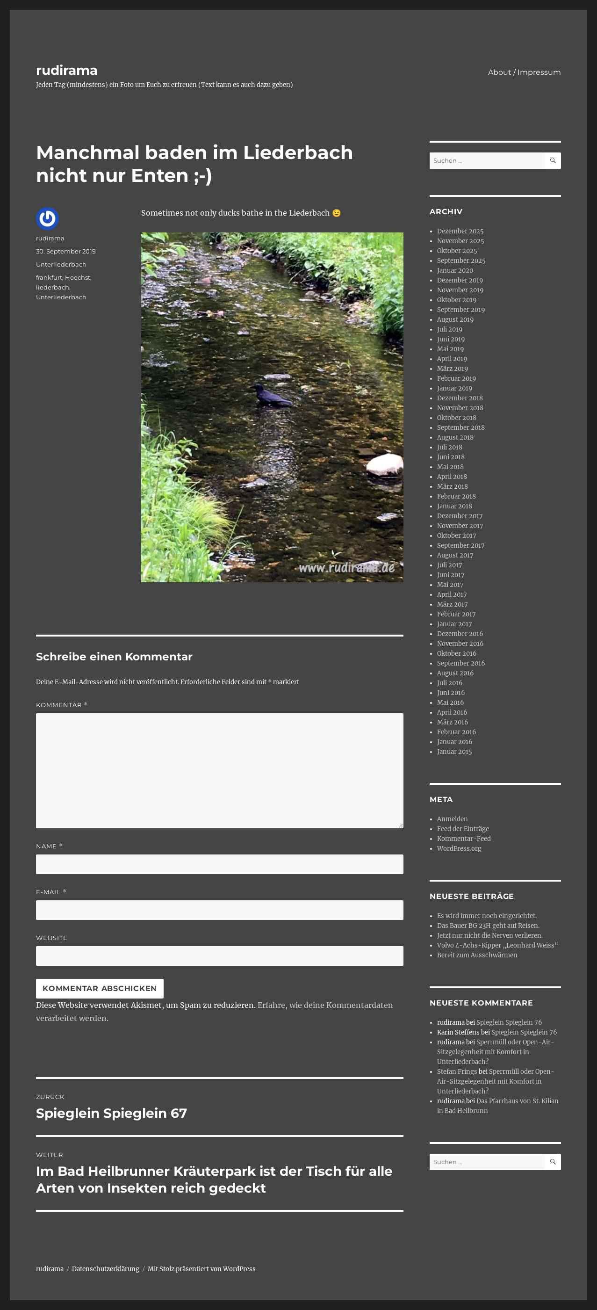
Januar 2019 (455, 388)
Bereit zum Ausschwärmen (477, 955)
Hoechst (77, 277)
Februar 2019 (456, 379)
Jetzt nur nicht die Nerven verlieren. (490, 936)
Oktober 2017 (456, 536)
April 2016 (452, 713)
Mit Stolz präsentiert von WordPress (202, 1269)
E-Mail (51, 892)
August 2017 (455, 555)
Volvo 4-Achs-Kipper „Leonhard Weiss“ (497, 945)
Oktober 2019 (457, 300)
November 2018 (460, 408)
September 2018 (461, 428)
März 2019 (452, 369)
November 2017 (460, 526)
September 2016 (461, 663)
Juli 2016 (450, 683)
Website (52, 937)
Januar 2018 (454, 506)
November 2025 (460, 241)
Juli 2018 (449, 447)
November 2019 (460, 290)
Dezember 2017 (460, 516)
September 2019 (461, 310)
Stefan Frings (457, 1072)
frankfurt (49, 277)
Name (49, 846)
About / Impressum (524, 72)
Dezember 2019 (460, 280)
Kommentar (62, 705)
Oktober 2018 (456, 418)
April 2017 (452, 595)
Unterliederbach (61, 264)
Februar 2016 (456, 732)
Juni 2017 (451, 575)
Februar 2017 (456, 614)
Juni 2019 (451, 339)
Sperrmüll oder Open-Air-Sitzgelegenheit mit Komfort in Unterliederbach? (495, 1052)
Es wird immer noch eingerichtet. (487, 916)
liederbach (52, 287)
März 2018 (452, 487)
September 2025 (461, 261)
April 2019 (452, 359)
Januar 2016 (455, 742)
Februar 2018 (456, 496)
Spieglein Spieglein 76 (509, 1023)
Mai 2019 (450, 349)
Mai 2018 (450, 467)
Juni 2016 (451, 693)
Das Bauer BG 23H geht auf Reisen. (488, 926)
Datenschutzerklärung (105, 1269)
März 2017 (452, 604)
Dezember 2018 (460, 398)
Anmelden (452, 819)
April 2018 (452, 477)
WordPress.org (459, 849)
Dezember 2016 (460, 634)
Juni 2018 (451, 457)
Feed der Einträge (463, 829)
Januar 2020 (455, 271)
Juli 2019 (450, 329)
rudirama (67, 70)
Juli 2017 (449, 565)
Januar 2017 (454, 624)
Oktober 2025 (457, 251)
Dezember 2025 (460, 231)
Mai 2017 (450, 585)
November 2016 (460, 644)
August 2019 (455, 320)
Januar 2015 (454, 752)
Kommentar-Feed (464, 839)
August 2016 (455, 673)
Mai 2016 (450, 703)
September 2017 (461, 546)
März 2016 (452, 722)
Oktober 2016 (457, 654)
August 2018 (455, 437)
